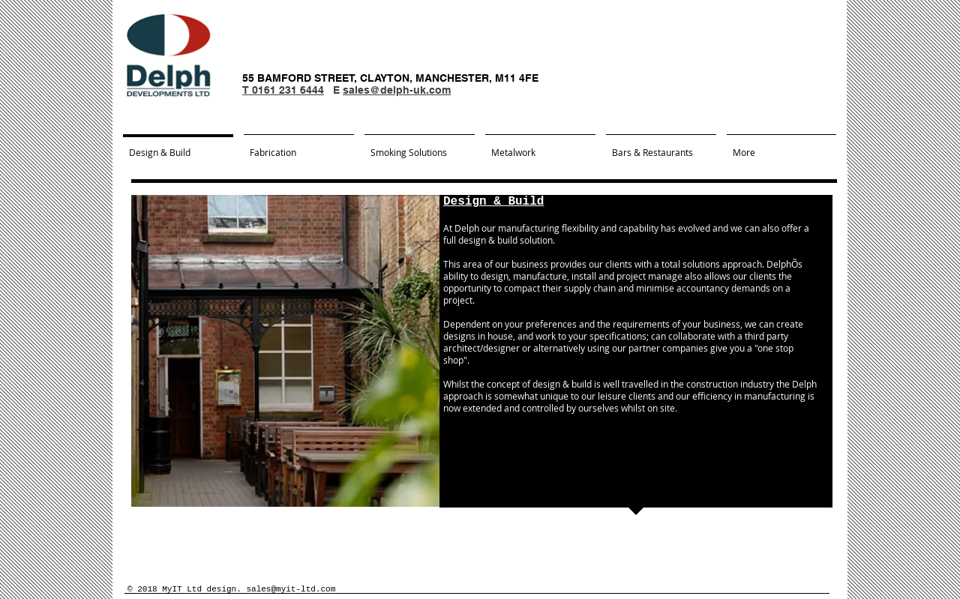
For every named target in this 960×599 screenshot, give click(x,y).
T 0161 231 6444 (283, 90)
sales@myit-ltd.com (290, 589)
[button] (285, 351)
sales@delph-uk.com (397, 90)
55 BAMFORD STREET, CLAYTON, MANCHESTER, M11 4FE (390, 78)
